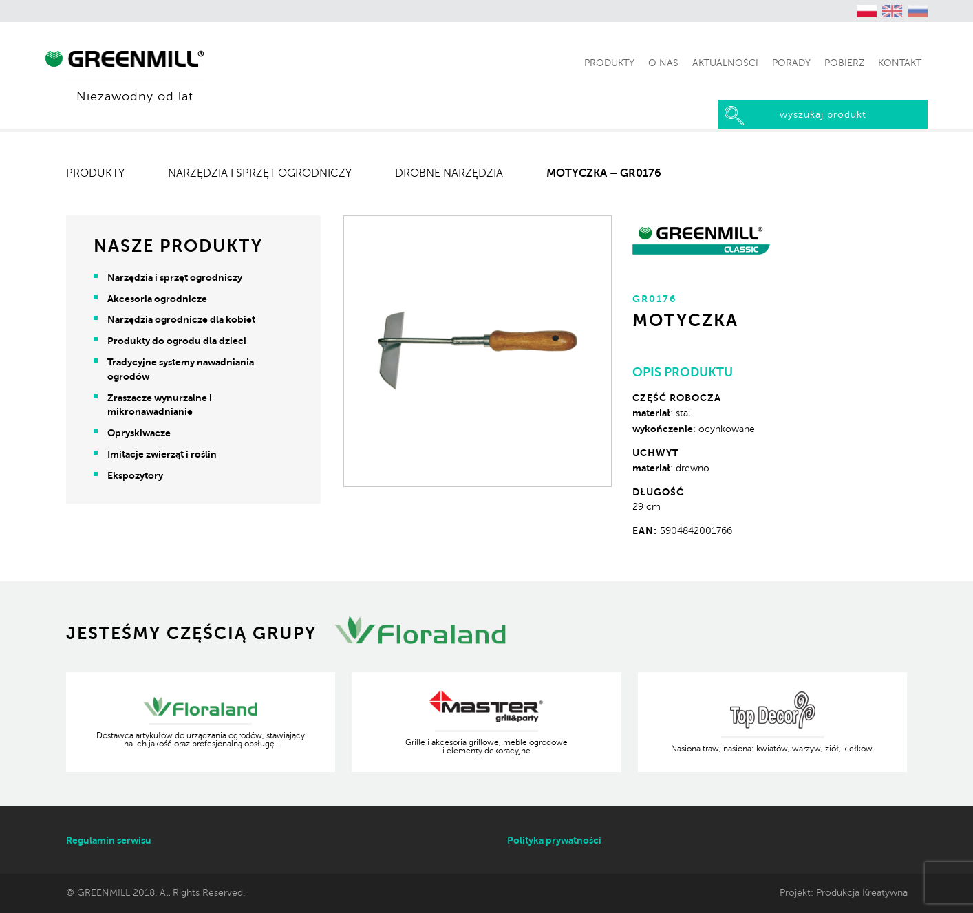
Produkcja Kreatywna (862, 892)
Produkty (95, 173)
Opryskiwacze (139, 432)
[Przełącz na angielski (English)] (892, 11)
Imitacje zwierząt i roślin (162, 454)
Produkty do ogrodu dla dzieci (176, 340)
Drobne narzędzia (449, 173)
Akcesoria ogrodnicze (157, 298)
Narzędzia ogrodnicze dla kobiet (181, 319)
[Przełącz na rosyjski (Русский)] (918, 11)
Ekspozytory (135, 475)
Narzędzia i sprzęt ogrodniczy (260, 173)
